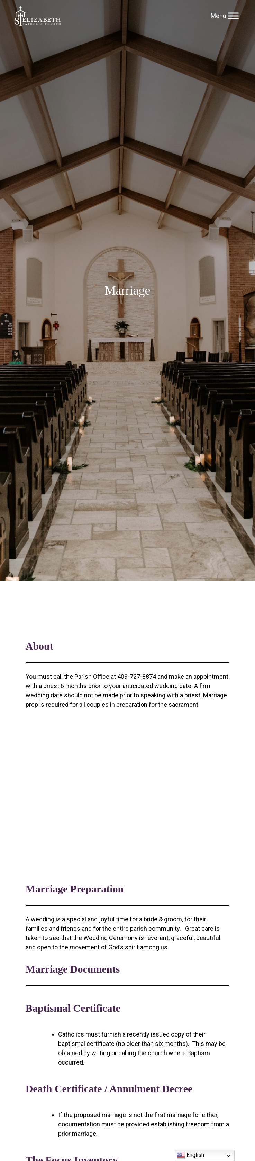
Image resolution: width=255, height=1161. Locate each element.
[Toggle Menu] (233, 15)
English (190, 1155)
